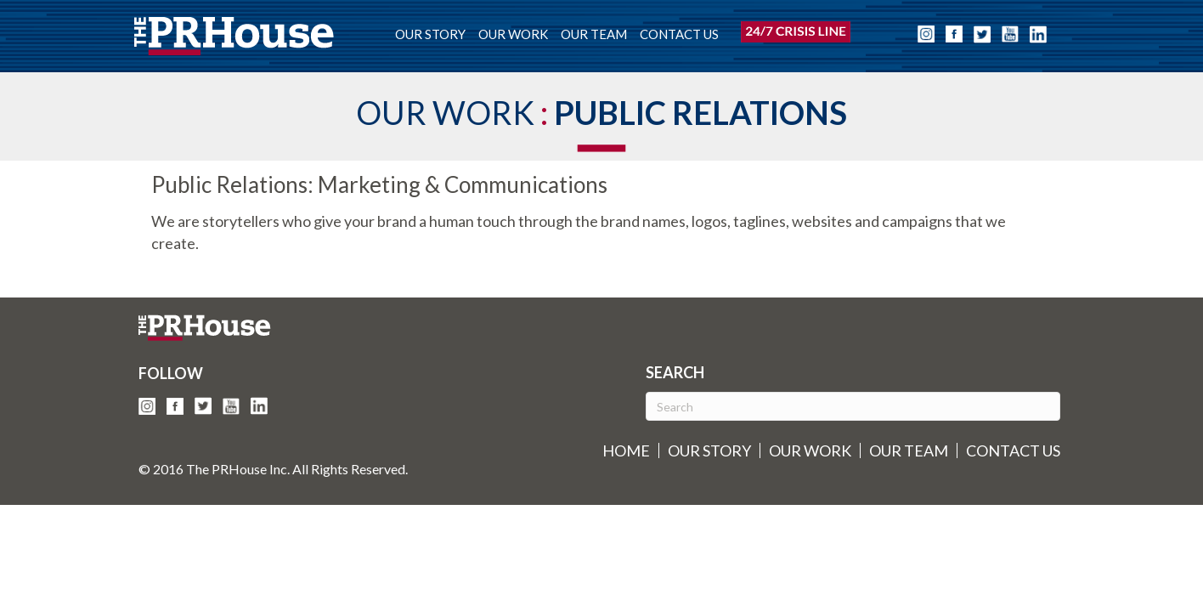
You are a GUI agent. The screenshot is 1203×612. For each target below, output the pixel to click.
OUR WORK (513, 34)
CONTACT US (679, 34)
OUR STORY (430, 34)
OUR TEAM (594, 34)
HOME (626, 450)
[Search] (853, 406)
